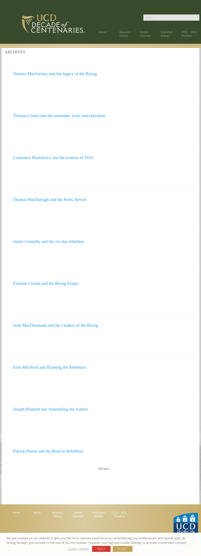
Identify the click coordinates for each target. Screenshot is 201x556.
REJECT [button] (101, 549)
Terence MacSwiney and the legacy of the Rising (55, 73)
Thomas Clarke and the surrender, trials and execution (59, 115)
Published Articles (167, 34)
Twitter (197, 8)
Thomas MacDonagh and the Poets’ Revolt (49, 199)
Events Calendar (145, 34)
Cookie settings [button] (78, 548)
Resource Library (125, 34)
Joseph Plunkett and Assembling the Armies (50, 409)
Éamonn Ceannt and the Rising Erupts (45, 283)
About (102, 32)
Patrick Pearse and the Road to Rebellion (48, 451)
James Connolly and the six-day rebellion (48, 241)
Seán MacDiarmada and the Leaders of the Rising (55, 325)
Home (82, 32)
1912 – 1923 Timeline (188, 34)
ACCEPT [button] (122, 549)
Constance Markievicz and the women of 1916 (53, 157)
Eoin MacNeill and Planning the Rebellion (49, 367)
